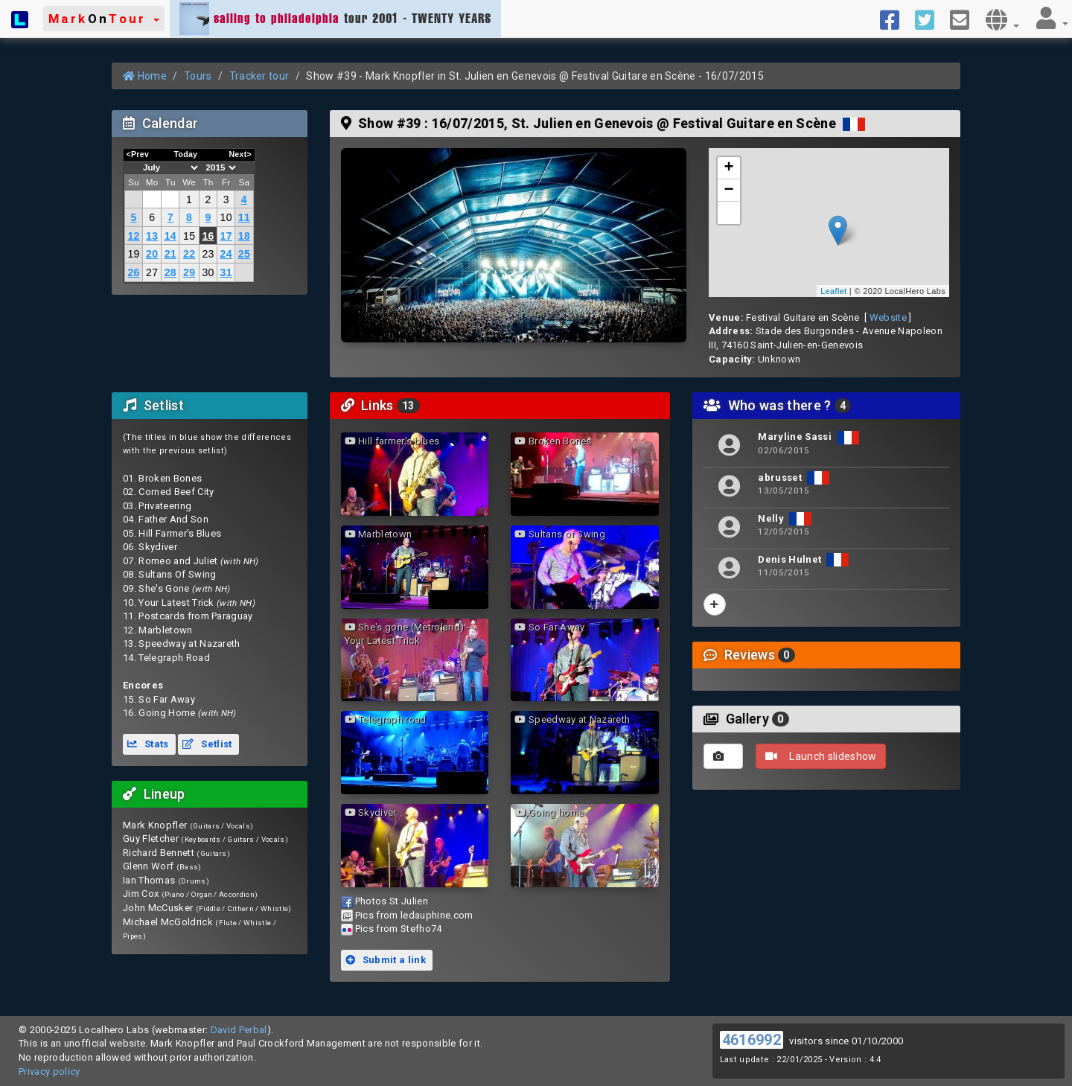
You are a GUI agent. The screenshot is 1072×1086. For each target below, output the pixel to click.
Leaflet (833, 291)
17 (226, 236)
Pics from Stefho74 (398, 928)
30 (208, 272)
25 (244, 254)
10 (226, 217)
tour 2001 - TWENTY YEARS (335, 18)
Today (185, 154)
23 (208, 254)
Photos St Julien (391, 901)
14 (170, 236)
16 (208, 236)
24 (226, 254)
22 (189, 254)
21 (170, 254)
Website (888, 317)
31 (226, 272)
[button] (104, 18)
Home (145, 76)
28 (170, 272)
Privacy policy (49, 1071)
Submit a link (385, 959)
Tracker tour (259, 76)
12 (133, 236)
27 (152, 272)
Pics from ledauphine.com (414, 915)
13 (152, 236)
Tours (198, 76)
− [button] (729, 190)
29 (189, 272)
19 (133, 254)
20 (152, 254)
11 (244, 217)
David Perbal (239, 1029)
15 (189, 236)
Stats (148, 744)
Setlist (207, 744)
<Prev (138, 154)
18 (244, 236)
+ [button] (729, 168)
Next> (240, 154)
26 (133, 272)
